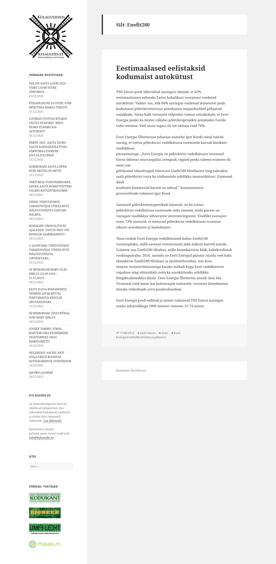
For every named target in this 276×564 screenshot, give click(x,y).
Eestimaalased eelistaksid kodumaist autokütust (160, 72)
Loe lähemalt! (52, 421)
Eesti (165, 333)
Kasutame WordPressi (131, 370)
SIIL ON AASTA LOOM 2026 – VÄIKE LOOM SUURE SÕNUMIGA (48, 87)
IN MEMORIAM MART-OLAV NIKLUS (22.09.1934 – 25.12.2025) (48, 274)
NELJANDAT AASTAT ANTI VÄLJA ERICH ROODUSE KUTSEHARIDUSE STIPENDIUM (50, 357)
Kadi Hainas (148, 333)
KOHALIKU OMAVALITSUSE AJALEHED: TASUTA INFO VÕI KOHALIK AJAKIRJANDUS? (49, 230)
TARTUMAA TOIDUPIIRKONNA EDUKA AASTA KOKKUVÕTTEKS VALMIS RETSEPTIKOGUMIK (50, 186)
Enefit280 (133, 337)
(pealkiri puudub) (41, 372)
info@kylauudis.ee (41, 438)
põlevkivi (160, 337)
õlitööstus (147, 337)
